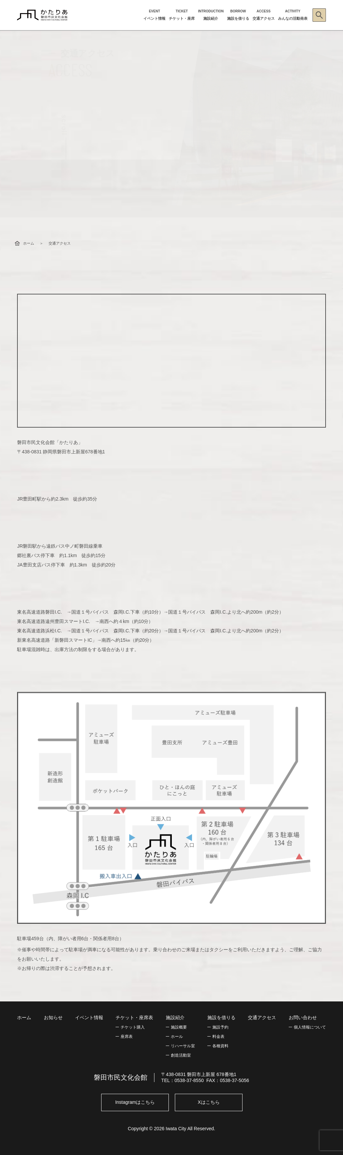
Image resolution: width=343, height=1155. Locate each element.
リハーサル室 (183, 1046)
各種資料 (220, 1046)
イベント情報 (89, 1017)
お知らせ (53, 1017)
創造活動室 (181, 1055)
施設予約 (220, 1027)
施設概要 (179, 1027)
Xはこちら (208, 1102)
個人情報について (310, 1027)
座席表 (127, 1036)
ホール (177, 1036)
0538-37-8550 (189, 1080)
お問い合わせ (303, 1017)
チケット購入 (133, 1027)
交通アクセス (262, 1017)
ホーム (28, 243)
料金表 (218, 1036)
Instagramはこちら (135, 1102)
